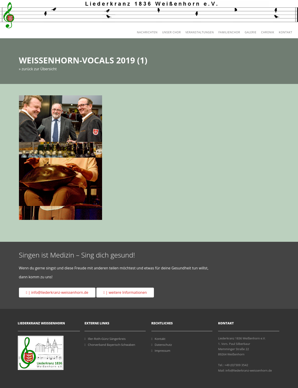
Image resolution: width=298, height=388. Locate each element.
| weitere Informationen (125, 292)
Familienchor (229, 32)
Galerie (250, 32)
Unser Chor (171, 32)
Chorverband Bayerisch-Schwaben (109, 345)
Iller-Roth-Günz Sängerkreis (105, 339)
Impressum (160, 351)
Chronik (267, 32)
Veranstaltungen (199, 32)
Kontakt (285, 32)
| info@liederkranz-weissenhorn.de (57, 292)
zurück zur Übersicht (39, 68)
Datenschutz (161, 345)
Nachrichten (147, 32)
